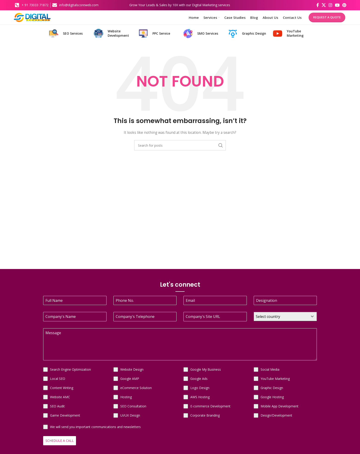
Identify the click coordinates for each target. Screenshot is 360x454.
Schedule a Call (59, 444)
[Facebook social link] (317, 4)
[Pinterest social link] (344, 4)
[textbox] (281, 320)
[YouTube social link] (337, 4)
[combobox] (285, 320)
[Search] (180, 148)
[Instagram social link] (330, 4)
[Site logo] (38, 18)
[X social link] (323, 4)
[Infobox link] (68, 37)
